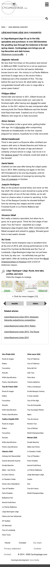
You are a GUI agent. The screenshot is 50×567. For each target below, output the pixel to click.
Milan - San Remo (8, 470)
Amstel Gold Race (9, 502)
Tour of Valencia (33, 359)
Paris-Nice (31, 377)
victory (32, 231)
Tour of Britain (32, 428)
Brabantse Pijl (7, 498)
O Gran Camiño (33, 396)
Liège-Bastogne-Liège (10, 511)
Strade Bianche (8, 465)
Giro (28, 484)
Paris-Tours (6, 535)
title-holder (20, 127)
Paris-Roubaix (7, 493)
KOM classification (9, 377)
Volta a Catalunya (34, 386)
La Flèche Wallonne (9, 507)
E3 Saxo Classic (8, 474)
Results (14, 303)
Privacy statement (12, 548)
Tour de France (33, 488)
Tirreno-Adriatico (33, 382)
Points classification (10, 382)
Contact (7, 554)
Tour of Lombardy (9, 179)
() (14, 54)
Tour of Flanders (8, 488)
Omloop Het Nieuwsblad (11, 456)
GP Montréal (6, 525)
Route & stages (8, 359)
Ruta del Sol (31, 368)
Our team (37, 542)
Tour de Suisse (32, 419)
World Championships (35, 433)
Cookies (37, 548)
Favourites (6, 368)
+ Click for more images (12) (25, 296)
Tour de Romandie (34, 405)
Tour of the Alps (33, 400)
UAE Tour (30, 373)
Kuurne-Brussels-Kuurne (11, 460)
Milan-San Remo (33, 447)
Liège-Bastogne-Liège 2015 (16, 337)
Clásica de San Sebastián (11, 516)
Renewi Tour (32, 423)
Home (3, 27)
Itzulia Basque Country (36, 391)
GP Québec (6, 521)
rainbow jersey (11, 155)
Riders (35, 303)
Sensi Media (34, 560)
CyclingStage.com (16, 7)
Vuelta (29, 479)
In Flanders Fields (9, 479)
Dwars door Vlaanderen (11, 484)
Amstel (34, 103)
